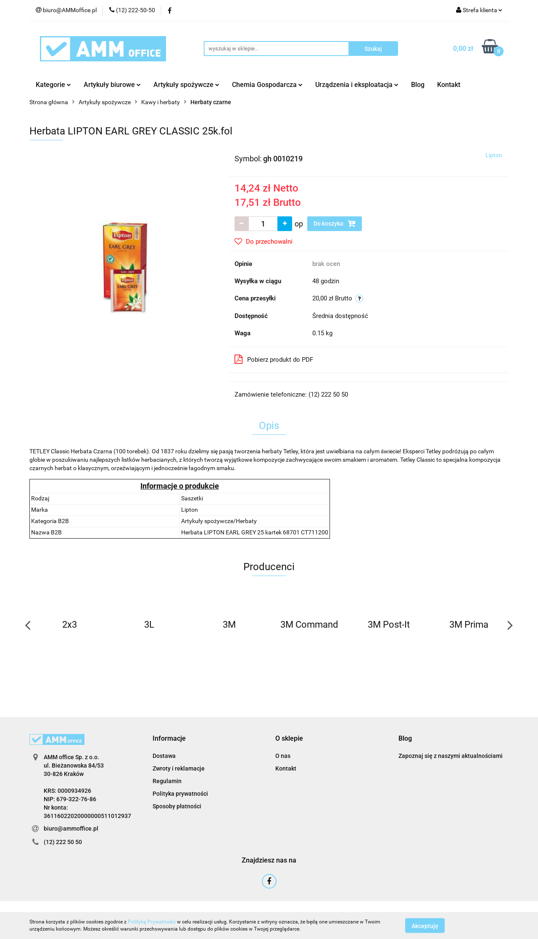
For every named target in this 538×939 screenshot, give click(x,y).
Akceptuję (424, 925)
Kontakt (448, 85)
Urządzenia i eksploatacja (356, 85)
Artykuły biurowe (112, 85)
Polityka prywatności (180, 793)
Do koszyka (335, 223)
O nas (282, 755)
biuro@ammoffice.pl (71, 828)
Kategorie (53, 85)
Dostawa (164, 755)
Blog (418, 85)
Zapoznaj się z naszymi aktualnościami (450, 755)
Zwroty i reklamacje (179, 768)
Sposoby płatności (177, 806)
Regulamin (167, 781)
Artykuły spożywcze (186, 85)
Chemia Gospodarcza (267, 85)
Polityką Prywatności (152, 922)
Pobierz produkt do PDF (274, 359)
